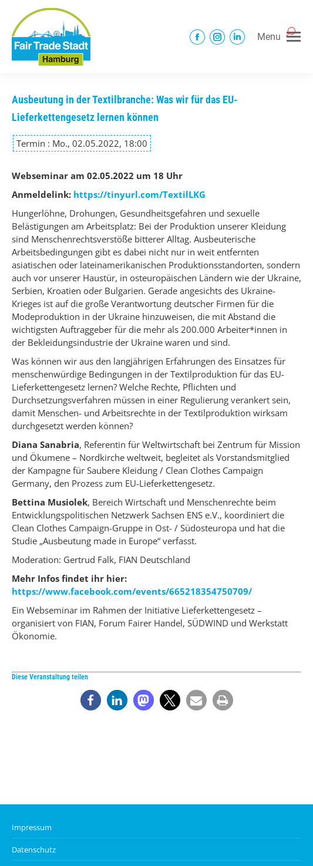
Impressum (32, 827)
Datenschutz (34, 849)
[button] (90, 700)
